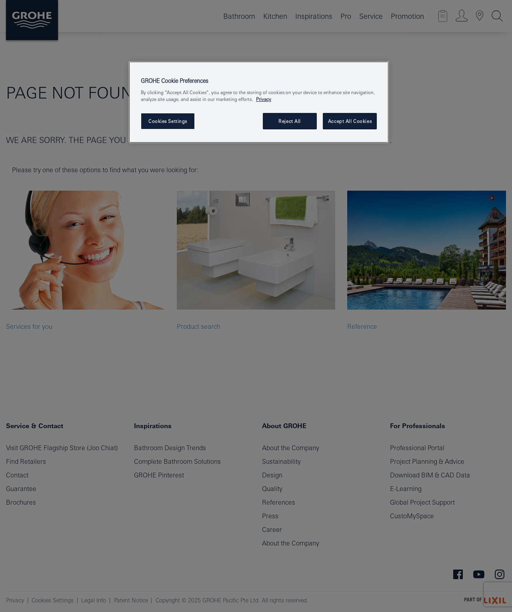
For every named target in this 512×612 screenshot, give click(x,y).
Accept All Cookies (350, 121)
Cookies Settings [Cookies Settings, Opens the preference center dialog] (167, 121)
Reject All (289, 121)
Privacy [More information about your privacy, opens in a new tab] (263, 99)
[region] (259, 102)
